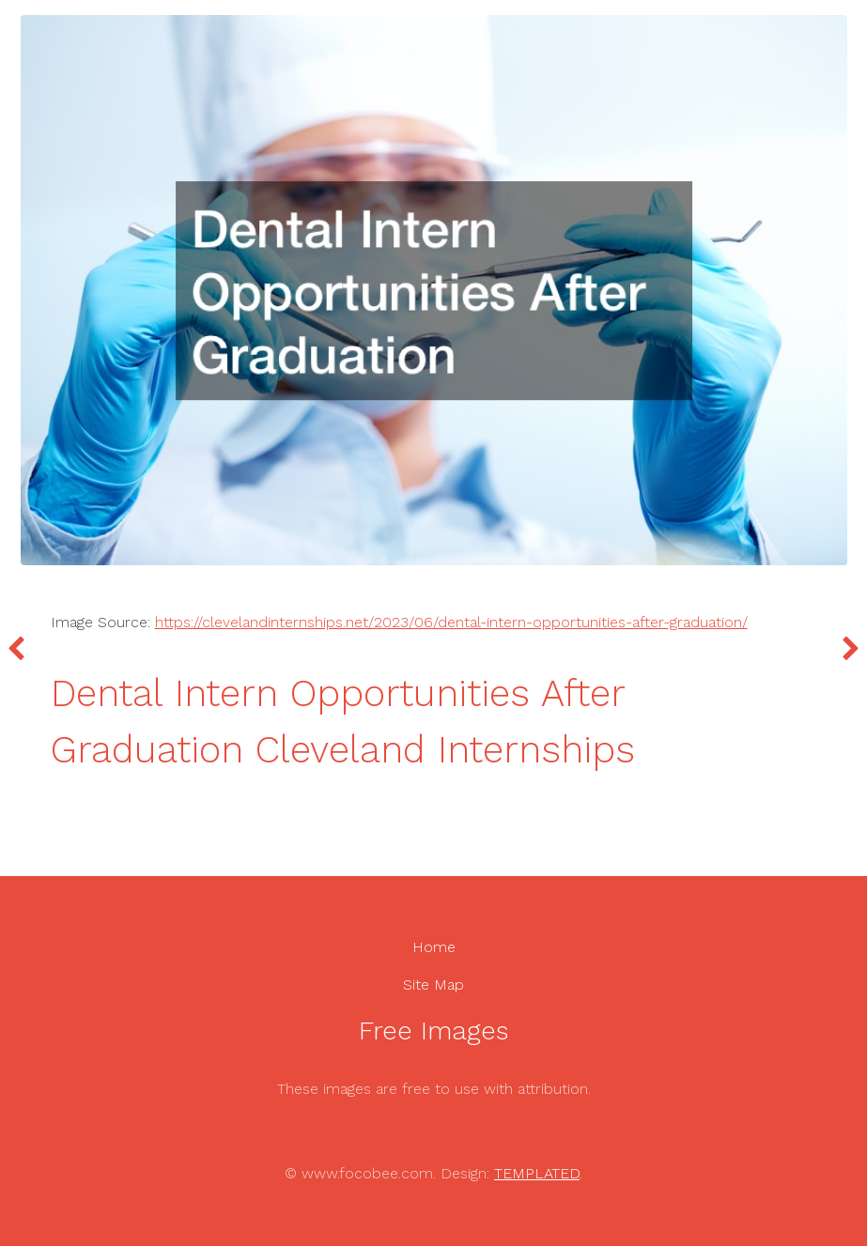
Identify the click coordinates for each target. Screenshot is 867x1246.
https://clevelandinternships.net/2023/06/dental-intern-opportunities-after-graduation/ (451, 622)
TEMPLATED (537, 1173)
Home (434, 947)
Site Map (433, 984)
